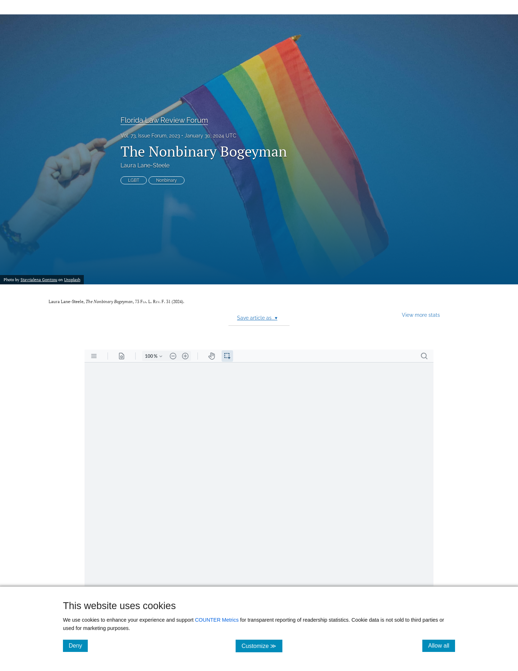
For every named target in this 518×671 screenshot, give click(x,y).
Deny (78, 645)
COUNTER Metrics (217, 620)
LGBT (133, 180)
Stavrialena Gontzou (39, 279)
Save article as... (257, 318)
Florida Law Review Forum (164, 120)
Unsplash (72, 279)
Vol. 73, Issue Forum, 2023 (150, 136)
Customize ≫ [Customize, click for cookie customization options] (261, 645)
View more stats (421, 315)
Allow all (441, 645)
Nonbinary (166, 180)
